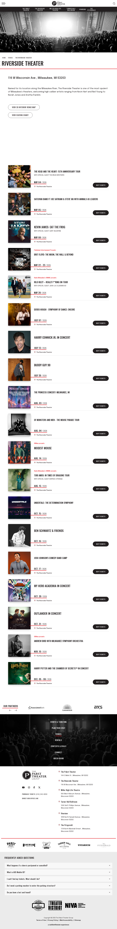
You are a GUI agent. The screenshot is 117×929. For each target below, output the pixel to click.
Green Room (58, 758)
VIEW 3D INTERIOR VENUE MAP (24, 107)
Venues (10, 58)
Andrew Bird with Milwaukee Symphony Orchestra (58, 641)
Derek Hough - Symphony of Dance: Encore (54, 309)
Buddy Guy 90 (42, 365)
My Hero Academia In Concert (52, 586)
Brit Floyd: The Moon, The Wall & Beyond (53, 254)
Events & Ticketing (58, 722)
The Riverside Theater (40, 9)
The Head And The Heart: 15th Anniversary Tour (57, 171)
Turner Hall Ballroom (71, 9)
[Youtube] (23, 787)
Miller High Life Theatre (55, 9)
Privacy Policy (53, 920)
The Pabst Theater (26, 9)
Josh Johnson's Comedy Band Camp (50, 558)
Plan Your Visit (58, 728)
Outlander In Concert (47, 613)
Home (4, 58)
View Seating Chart (20, 115)
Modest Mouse (43, 448)
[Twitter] (39, 787)
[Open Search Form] (114, 3)
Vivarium (82, 9)
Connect (58, 752)
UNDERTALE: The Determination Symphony (53, 502)
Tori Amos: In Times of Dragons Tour (51, 475)
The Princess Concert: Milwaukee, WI (52, 392)
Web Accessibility (66, 920)
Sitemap (77, 920)
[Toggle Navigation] (4, 3)
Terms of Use (41, 920)
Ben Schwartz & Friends (49, 531)
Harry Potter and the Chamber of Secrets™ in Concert (61, 668)
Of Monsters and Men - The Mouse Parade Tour (56, 420)
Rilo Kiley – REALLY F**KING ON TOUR (51, 282)
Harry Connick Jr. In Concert (52, 337)
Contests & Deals (58, 746)
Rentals (58, 740)
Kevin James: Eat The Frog (49, 227)
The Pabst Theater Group (58, 3)
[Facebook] (34, 787)
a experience (58, 925)
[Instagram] (29, 787)
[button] (10, 710)
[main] (58, 356)
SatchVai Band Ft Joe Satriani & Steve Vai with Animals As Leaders (66, 199)
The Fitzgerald (91, 9)
